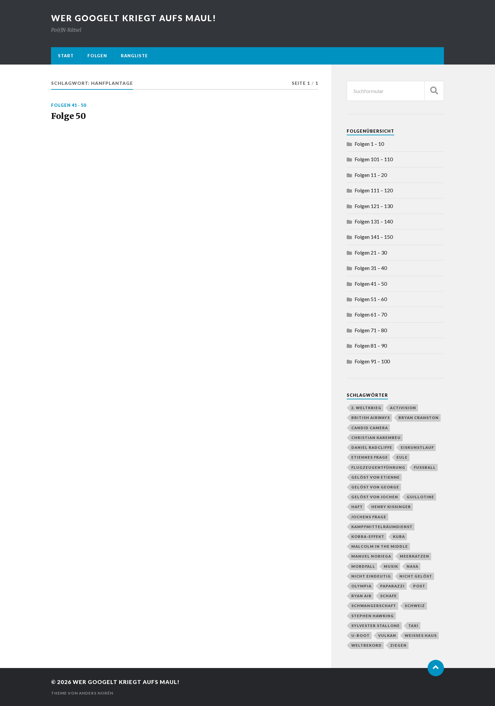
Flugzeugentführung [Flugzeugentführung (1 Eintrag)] (378, 467)
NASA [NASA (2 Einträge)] (412, 566)
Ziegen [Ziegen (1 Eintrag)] (398, 645)
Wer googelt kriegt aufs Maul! (133, 18)
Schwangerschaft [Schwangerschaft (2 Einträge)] (373, 605)
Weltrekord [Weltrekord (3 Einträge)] (366, 645)
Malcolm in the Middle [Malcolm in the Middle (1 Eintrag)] (379, 546)
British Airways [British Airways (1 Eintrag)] (370, 417)
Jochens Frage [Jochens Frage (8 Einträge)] (368, 517)
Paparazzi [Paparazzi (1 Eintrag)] (392, 586)
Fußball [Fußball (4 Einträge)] (425, 467)
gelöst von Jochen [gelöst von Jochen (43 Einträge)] (374, 497)
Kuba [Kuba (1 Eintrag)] (399, 536)
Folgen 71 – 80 (371, 330)
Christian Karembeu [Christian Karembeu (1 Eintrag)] (376, 437)
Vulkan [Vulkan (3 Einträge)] (387, 635)
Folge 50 (69, 116)
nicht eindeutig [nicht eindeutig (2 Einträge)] (371, 576)
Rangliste (134, 55)
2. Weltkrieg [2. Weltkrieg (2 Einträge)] (366, 408)
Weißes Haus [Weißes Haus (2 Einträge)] (421, 635)
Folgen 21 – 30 (371, 252)
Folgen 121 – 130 (374, 206)
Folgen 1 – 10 (369, 144)
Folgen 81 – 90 (371, 345)
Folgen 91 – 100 (372, 361)
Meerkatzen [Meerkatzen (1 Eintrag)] (414, 556)
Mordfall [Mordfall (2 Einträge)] (363, 566)
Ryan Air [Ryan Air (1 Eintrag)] (361, 596)
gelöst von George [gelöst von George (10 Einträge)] (375, 487)
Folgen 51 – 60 (371, 299)
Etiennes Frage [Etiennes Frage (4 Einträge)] (369, 457)
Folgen (97, 55)
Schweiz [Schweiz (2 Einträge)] (415, 605)
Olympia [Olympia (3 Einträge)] (361, 586)
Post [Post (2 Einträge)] (419, 586)
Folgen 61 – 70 (371, 314)
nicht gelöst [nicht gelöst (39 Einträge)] (415, 576)
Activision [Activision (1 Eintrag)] (403, 408)
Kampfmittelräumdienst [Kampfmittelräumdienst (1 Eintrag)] (381, 527)
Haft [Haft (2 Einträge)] (357, 507)
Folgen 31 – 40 (371, 268)
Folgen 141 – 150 (374, 237)
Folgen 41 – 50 (371, 283)
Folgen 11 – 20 (371, 175)
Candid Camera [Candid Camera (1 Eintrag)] (369, 428)
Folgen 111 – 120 (374, 190)
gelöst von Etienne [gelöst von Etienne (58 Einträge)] (375, 477)
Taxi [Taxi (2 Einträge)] (413, 625)
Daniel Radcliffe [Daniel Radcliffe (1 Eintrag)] (371, 447)
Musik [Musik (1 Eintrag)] (391, 566)
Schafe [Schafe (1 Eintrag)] (388, 596)
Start (66, 55)
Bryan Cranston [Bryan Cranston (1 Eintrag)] (418, 417)
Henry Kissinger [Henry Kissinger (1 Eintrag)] (391, 507)
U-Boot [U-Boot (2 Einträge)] (360, 635)
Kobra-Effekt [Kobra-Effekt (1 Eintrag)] (367, 536)
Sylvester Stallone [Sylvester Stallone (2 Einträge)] (375, 625)
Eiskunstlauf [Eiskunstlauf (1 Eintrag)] (417, 447)
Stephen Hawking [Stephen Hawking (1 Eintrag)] (372, 616)
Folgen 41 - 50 (68, 105)
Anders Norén (96, 693)
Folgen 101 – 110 (374, 159)
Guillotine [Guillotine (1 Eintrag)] (420, 497)
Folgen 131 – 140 (374, 221)
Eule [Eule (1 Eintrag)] (402, 457)
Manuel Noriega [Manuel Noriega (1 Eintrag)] (371, 556)
